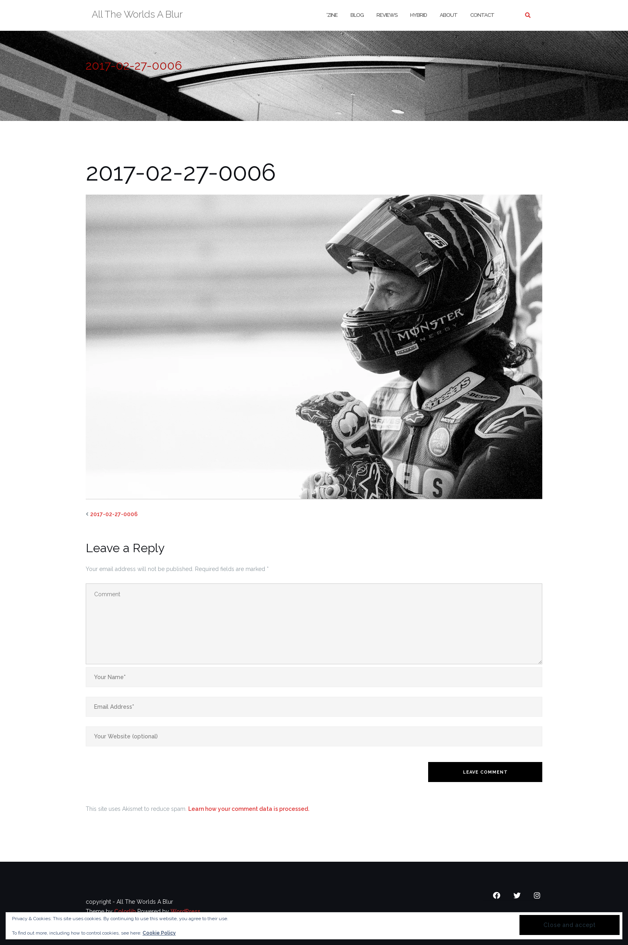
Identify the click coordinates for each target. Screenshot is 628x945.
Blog (357, 15)
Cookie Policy (159, 933)
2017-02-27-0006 (114, 514)
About (448, 15)
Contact (482, 15)
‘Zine (332, 15)
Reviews (386, 15)
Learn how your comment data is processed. (248, 809)
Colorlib (125, 911)
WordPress (185, 911)
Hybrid (418, 15)
